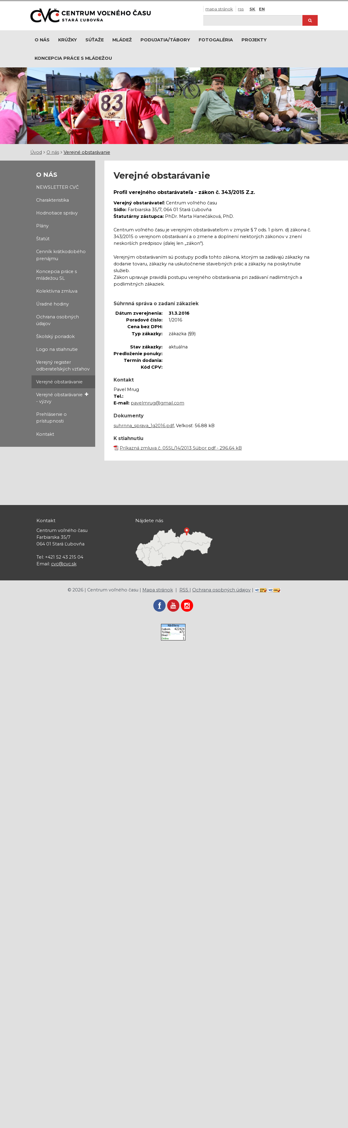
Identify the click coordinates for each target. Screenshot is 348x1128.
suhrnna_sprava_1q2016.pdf (144, 425)
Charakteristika (52, 200)
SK (252, 8)
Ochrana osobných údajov (57, 320)
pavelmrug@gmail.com (157, 403)
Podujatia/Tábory (165, 40)
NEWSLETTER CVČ (57, 187)
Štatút (43, 238)
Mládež (122, 40)
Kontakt (45, 434)
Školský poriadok (55, 336)
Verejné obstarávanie (87, 152)
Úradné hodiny (52, 304)
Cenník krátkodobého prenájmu (61, 255)
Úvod (36, 152)
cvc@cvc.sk (64, 564)
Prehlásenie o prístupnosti (51, 418)
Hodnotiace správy (57, 213)
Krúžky (67, 40)
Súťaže (94, 40)
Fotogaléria (216, 40)
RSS (241, 8)
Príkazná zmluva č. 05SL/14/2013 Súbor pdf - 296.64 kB (181, 448)
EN (262, 8)
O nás (42, 40)
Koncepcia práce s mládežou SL (56, 275)
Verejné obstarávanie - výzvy (62, 397)
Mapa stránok (219, 8)
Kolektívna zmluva (56, 291)
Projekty (254, 40)
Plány (42, 226)
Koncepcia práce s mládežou (73, 58)
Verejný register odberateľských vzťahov (63, 365)
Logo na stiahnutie (57, 349)
